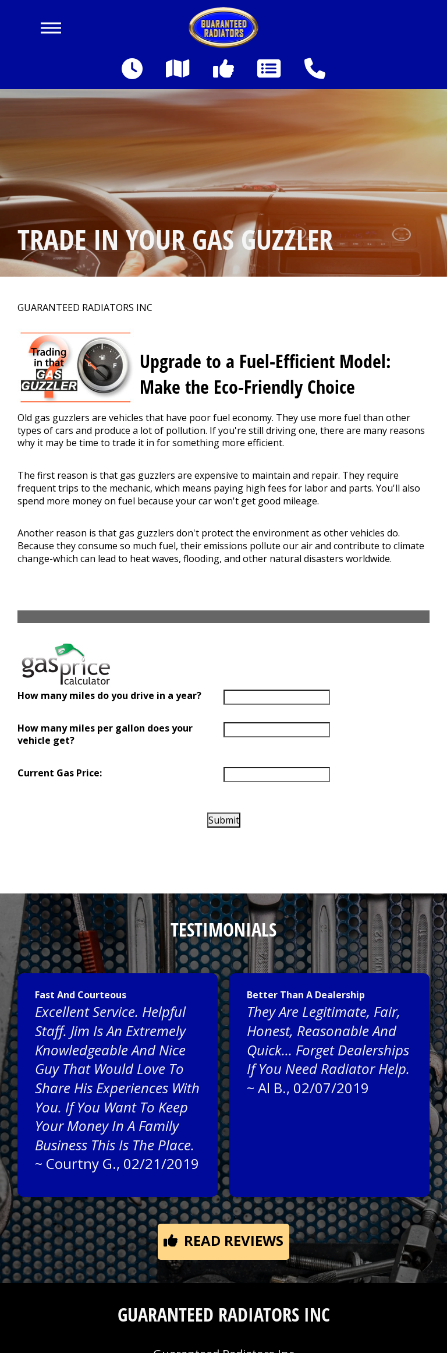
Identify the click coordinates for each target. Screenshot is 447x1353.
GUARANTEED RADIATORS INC (84, 308)
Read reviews (223, 1240)
